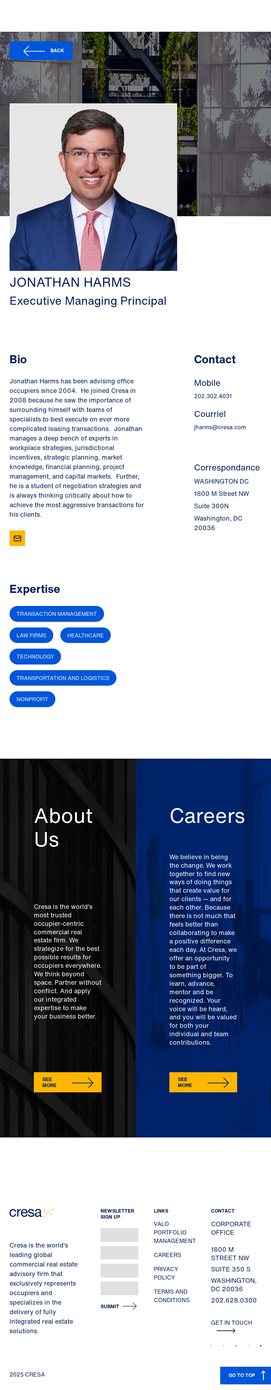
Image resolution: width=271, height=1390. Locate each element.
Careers (167, 1255)
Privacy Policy (166, 1273)
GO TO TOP (242, 1375)
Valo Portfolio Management (175, 1232)
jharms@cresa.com (220, 427)
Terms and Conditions (172, 1295)
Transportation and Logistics (63, 678)
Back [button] (57, 50)
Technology (35, 656)
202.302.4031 (213, 396)
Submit (110, 1307)
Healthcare (85, 635)
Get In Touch (231, 1325)
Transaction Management (57, 614)
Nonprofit (32, 699)
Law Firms (31, 635)
